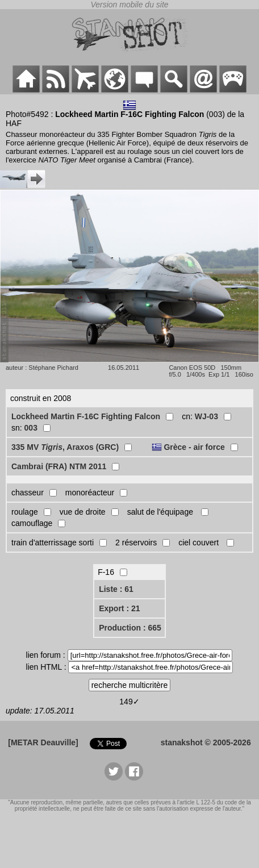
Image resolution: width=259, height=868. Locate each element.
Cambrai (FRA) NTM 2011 (58, 466)
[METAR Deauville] (43, 742)
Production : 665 (130, 627)
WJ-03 (206, 416)
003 (30, 427)
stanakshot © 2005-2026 (206, 742)
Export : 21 (119, 608)
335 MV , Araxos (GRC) (65, 447)
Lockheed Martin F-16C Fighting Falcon (85, 416)
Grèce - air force (194, 447)
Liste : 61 (116, 589)
